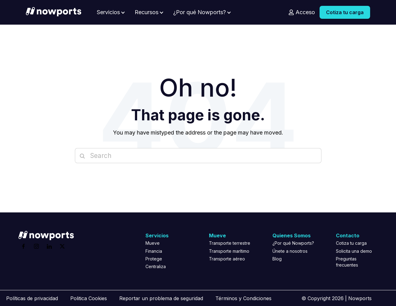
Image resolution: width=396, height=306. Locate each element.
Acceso (305, 12)
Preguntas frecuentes (347, 262)
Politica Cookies (88, 298)
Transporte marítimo (229, 251)
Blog (277, 258)
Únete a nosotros (290, 251)
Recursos (146, 12)
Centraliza (155, 266)
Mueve (152, 243)
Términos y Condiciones (243, 298)
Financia (153, 251)
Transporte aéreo (227, 258)
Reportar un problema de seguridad (161, 298)
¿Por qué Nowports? (199, 12)
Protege (153, 258)
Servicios (108, 12)
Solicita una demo (354, 251)
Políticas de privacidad (32, 298)
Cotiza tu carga (345, 12)
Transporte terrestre (229, 243)
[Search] (198, 155)
